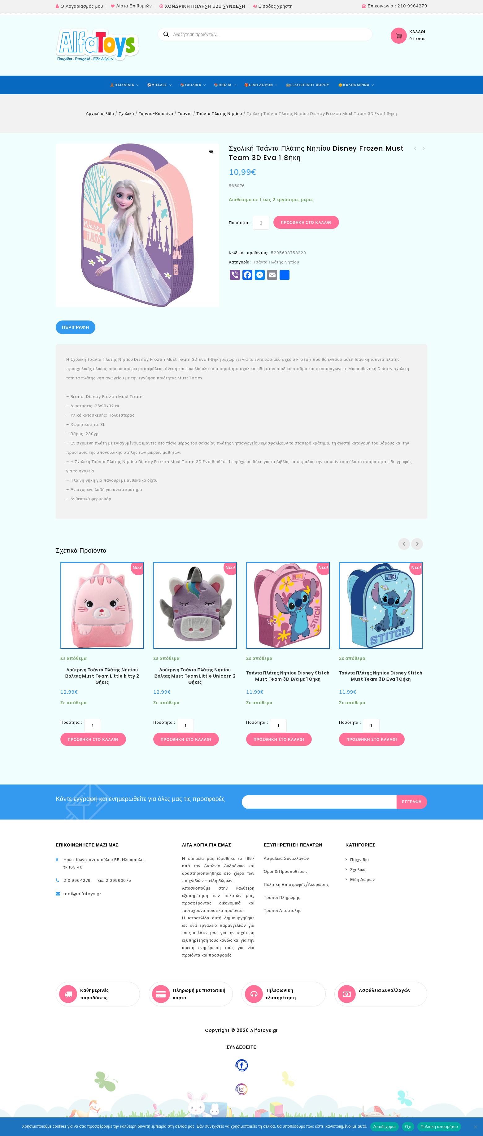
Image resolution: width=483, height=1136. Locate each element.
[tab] (75, 327)
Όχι (408, 1126)
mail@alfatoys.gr (82, 894)
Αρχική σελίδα (100, 114)
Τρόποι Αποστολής (283, 910)
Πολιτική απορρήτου (439, 1126)
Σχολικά (126, 114)
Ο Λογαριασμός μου (82, 6)
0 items (417, 38)
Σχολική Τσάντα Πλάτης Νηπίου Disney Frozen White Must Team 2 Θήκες (423, 148)
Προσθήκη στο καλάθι (306, 222)
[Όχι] (475, 1127)
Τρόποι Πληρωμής (282, 897)
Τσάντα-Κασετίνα (156, 114)
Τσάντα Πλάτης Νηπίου (219, 114)
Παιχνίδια (359, 860)
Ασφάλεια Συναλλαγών (286, 858)
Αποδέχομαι (384, 1126)
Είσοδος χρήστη (275, 6)
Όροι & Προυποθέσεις (286, 871)
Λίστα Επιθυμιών (134, 6)
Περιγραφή (75, 327)
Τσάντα (185, 114)
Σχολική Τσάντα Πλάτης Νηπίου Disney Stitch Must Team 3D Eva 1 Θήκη (415, 148)
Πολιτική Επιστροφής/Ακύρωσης (296, 884)
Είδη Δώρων (362, 879)
